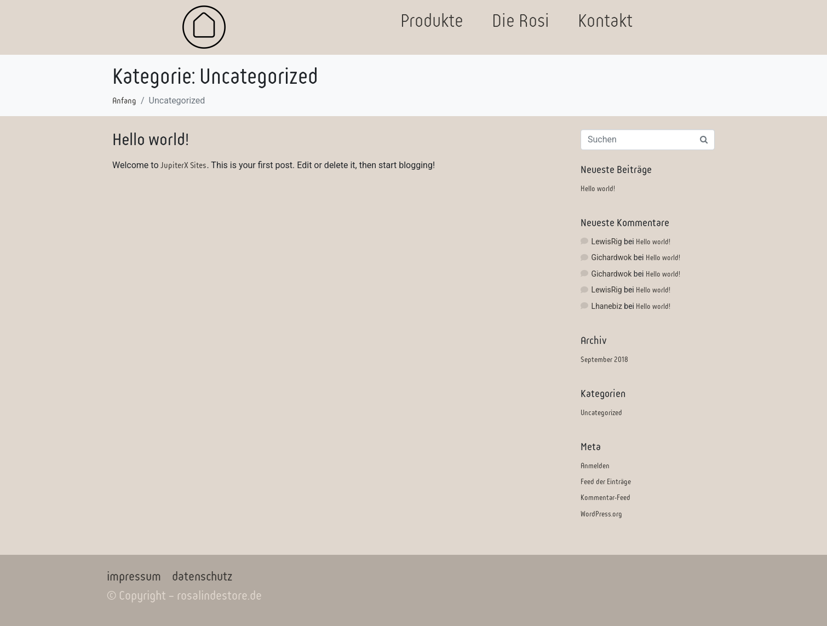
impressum (134, 576)
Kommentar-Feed (605, 497)
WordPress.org (601, 514)
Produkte (431, 20)
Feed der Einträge (606, 482)
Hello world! (150, 140)
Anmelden (595, 466)
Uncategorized (601, 413)
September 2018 (604, 359)
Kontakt (605, 20)
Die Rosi (520, 20)
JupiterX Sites (183, 165)
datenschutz (202, 576)
